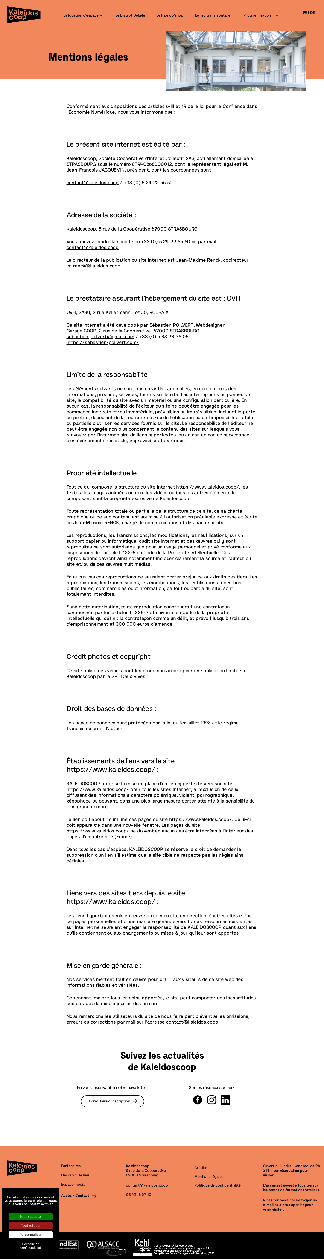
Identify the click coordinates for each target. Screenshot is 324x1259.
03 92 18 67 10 (138, 1195)
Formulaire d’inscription (109, 1101)
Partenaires (71, 1166)
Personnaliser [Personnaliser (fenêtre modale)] (30, 1234)
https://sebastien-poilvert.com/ (103, 343)
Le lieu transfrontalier (213, 16)
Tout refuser (31, 1225)
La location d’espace (81, 16)
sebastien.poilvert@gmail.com (100, 337)
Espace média (73, 1185)
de (312, 13)
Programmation (257, 16)
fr (305, 13)
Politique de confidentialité (217, 1186)
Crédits (200, 1168)
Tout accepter (30, 1216)
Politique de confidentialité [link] (30, 1246)
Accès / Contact (75, 1196)
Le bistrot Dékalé (129, 16)
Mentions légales (208, 1177)
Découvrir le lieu (75, 1175)
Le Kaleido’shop (169, 16)
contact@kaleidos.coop (93, 183)
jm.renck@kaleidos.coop (93, 266)
